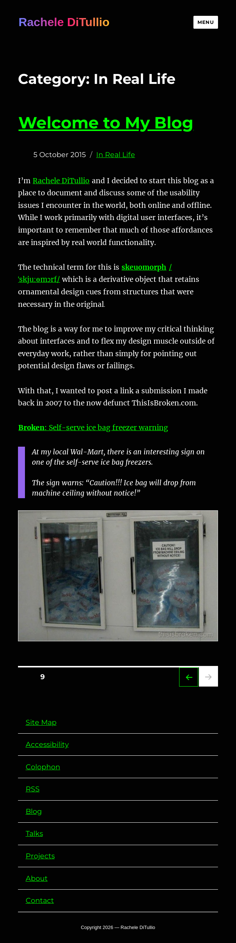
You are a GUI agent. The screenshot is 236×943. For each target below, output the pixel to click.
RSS (33, 788)
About (37, 878)
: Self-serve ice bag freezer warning (93, 427)
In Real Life (115, 154)
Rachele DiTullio (63, 22)
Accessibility (47, 744)
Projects (40, 855)
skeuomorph (143, 267)
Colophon (43, 766)
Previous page (188, 677)
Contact (40, 900)
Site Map (41, 722)
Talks (34, 833)
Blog (34, 811)
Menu (205, 22)
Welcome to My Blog (105, 122)
